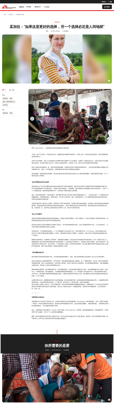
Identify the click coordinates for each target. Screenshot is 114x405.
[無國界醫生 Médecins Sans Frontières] (9, 6)
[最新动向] (21, 7)
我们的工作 (38, 7)
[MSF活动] (46, 7)
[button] (69, 141)
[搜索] (110, 1)
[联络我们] (104, 1)
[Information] (109, 81)
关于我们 (29, 7)
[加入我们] (107, 7)
